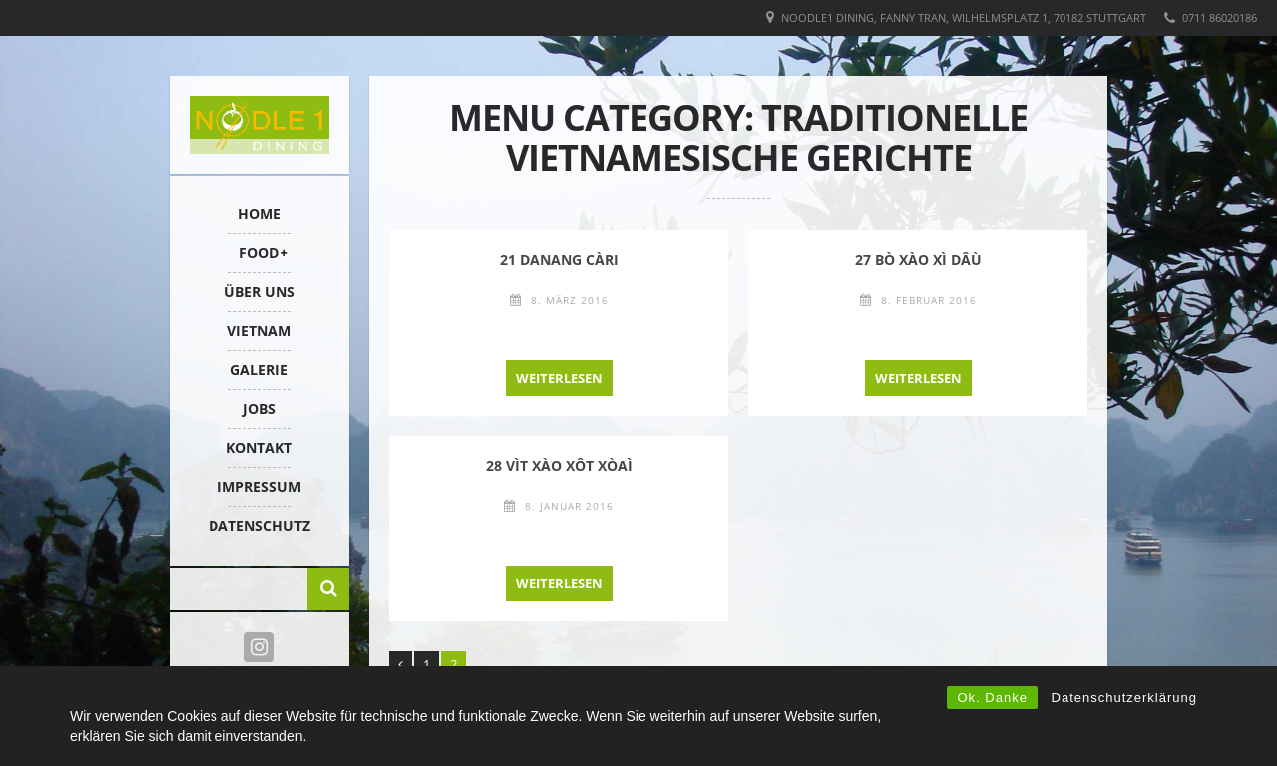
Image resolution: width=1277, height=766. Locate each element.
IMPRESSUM (259, 486)
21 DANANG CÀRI (559, 259)
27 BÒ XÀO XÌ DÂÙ (918, 259)
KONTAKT (259, 447)
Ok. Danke (992, 697)
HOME (259, 213)
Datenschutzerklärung (1124, 697)
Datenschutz (259, 525)
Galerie (259, 369)
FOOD (259, 252)
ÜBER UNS (259, 291)
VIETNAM (259, 330)
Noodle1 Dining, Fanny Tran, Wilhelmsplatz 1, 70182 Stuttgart (963, 17)
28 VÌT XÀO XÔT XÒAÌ (559, 465)
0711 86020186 (1219, 17)
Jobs (259, 408)
